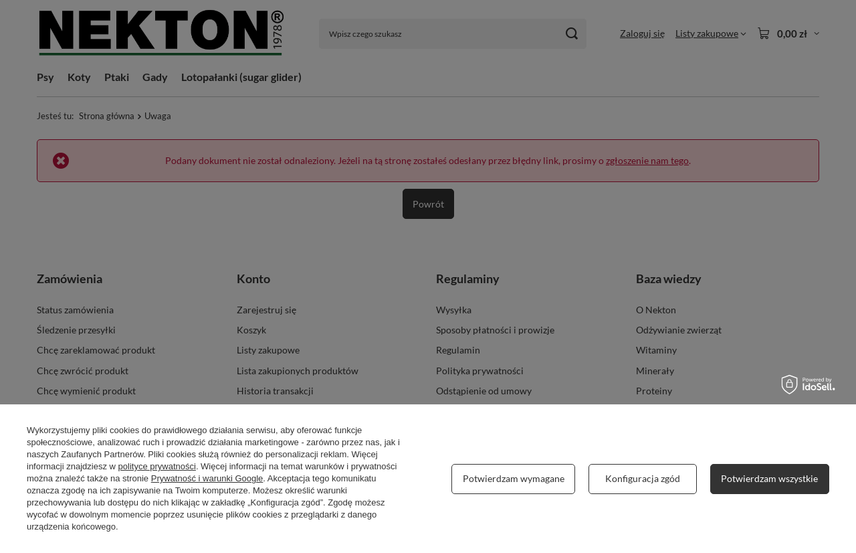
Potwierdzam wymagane (513, 478)
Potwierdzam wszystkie (769, 478)
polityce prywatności (157, 466)
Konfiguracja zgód (642, 478)
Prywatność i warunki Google (207, 478)
